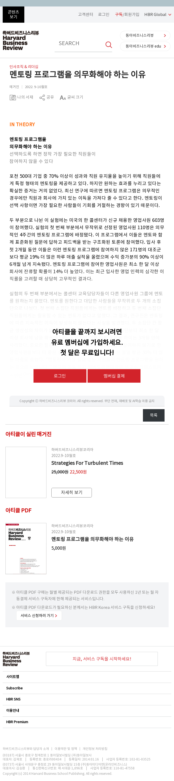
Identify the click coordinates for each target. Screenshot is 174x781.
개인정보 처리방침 (95, 748)
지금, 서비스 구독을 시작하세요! (102, 659)
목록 (154, 415)
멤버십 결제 (114, 376)
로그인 (103, 14)
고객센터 (85, 14)
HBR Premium (86, 722)
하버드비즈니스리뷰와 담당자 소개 (26, 748)
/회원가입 (127, 14)
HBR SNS (86, 699)
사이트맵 (86, 677)
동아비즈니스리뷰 (140, 35)
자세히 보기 (71, 492)
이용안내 (86, 710)
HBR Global (155, 14)
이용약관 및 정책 (66, 748)
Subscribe (86, 688)
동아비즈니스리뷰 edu (143, 46)
